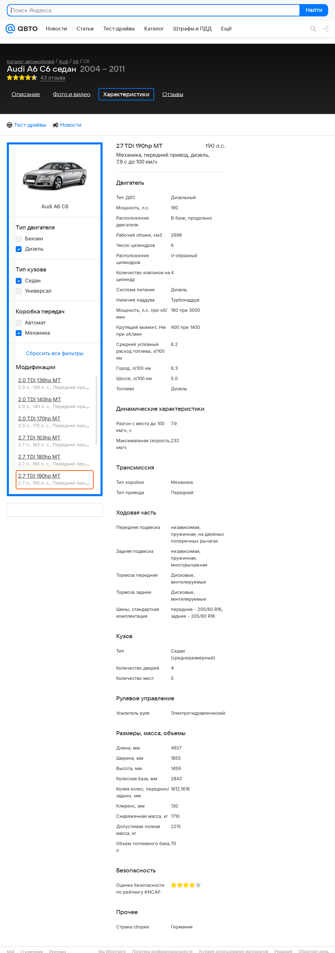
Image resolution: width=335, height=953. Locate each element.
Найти (313, 11)
